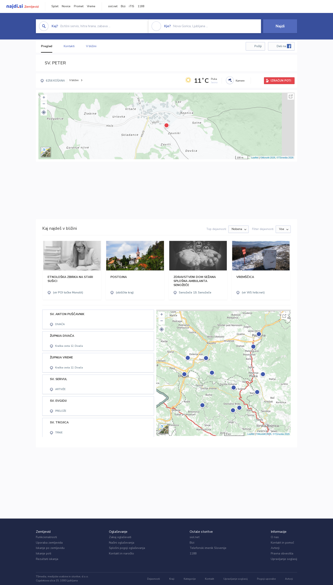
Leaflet (254, 157)
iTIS (131, 6)
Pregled (46, 46)
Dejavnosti (153, 579)
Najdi (280, 26)
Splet (54, 6)
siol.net (112, 6)
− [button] (43, 104)
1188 (141, 6)
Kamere (240, 80)
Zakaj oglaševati (120, 537)
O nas (275, 537)
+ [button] (43, 98)
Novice (66, 6)
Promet (78, 6)
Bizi (123, 6)
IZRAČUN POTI (281, 81)
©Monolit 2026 (267, 157)
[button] (44, 112)
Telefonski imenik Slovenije (208, 548)
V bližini (91, 46)
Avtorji (275, 548)
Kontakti (69, 46)
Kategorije (190, 579)
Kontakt (209, 579)
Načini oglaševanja (121, 543)
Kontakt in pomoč (282, 543)
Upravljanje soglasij (284, 559)
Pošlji (258, 46)
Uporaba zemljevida (49, 543)
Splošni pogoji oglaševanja (127, 548)
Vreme (91, 6)
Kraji (171, 579)
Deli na (284, 46)
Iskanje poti (43, 553)
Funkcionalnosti (46, 537)
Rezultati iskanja (47, 559)
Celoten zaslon (291, 96)
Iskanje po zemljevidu (50, 548)
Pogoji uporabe (266, 579)
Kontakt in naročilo (121, 553)
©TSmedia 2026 (285, 157)
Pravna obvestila (282, 553)
